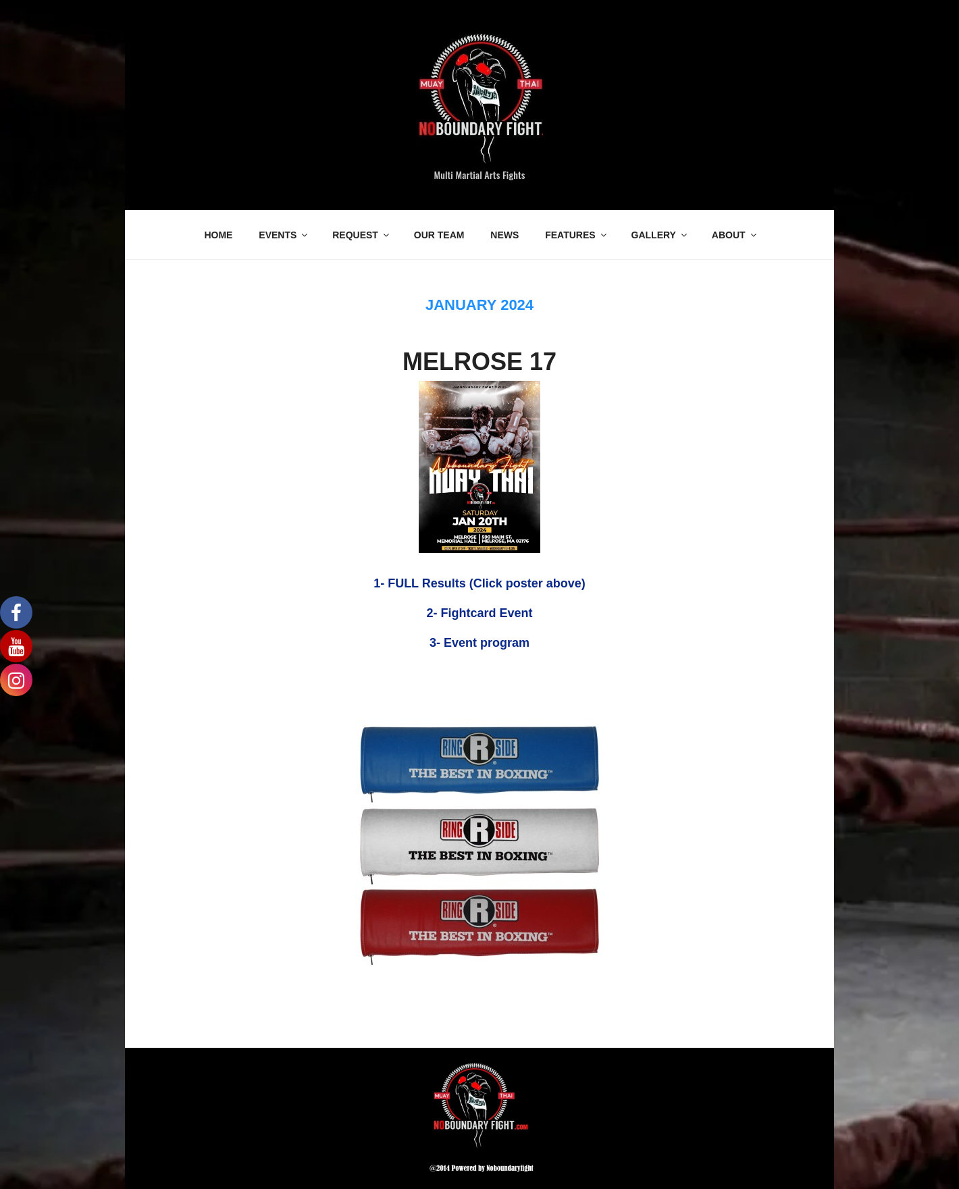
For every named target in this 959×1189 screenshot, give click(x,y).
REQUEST (361, 235)
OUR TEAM (439, 235)
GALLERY (660, 235)
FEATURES (576, 235)
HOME (218, 235)
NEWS (504, 235)
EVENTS (284, 235)
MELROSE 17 (479, 361)
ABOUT (735, 235)
